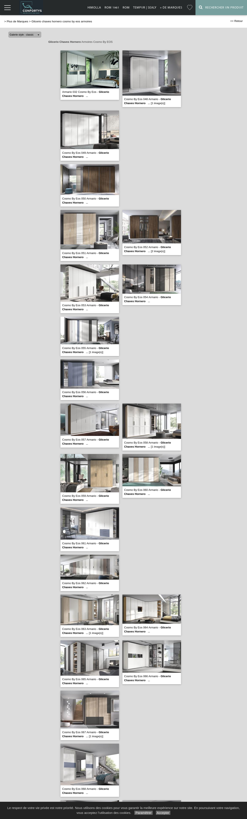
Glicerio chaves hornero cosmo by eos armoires (62, 21)
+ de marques (171, 7)
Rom (126, 7)
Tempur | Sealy (145, 7)
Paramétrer (143, 813)
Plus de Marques (17, 21)
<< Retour (236, 21)
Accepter (163, 813)
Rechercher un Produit (221, 7)
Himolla (94, 7)
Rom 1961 (112, 7)
